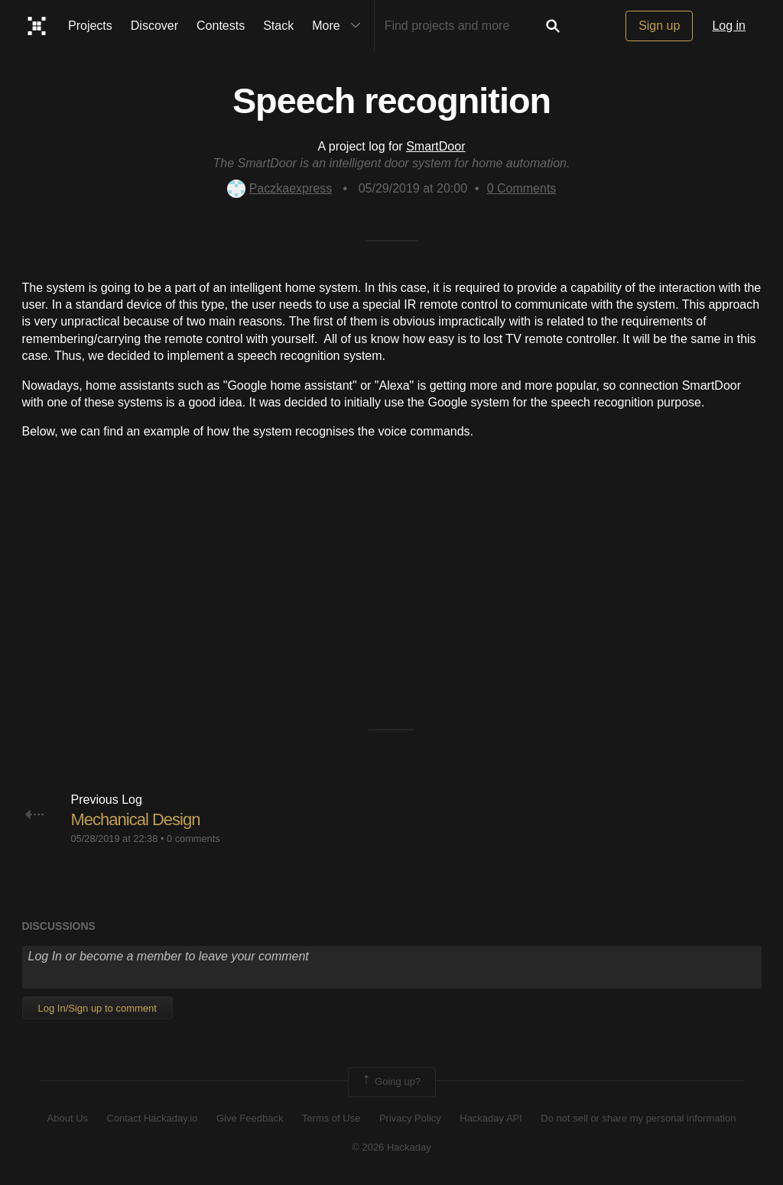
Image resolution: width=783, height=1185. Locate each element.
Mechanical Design (135, 819)
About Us (67, 1118)
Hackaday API (491, 1118)
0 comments (193, 838)
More (339, 26)
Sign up (659, 25)
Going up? (390, 1081)
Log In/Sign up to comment (97, 1008)
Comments (522, 188)
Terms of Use (331, 1118)
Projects (90, 25)
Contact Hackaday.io (152, 1118)
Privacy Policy (410, 1118)
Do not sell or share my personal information (638, 1118)
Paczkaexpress (280, 188)
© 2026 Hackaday (391, 1147)
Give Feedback (249, 1118)
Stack (278, 25)
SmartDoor (435, 146)
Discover (154, 25)
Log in (729, 25)
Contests (221, 25)
